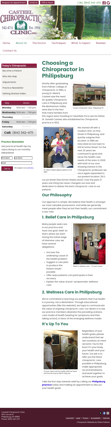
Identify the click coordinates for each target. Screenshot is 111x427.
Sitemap (106, 418)
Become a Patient (12, 71)
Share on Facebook (104, 413)
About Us (21, 43)
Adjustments (9, 82)
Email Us (33, 3)
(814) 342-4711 (92, 3)
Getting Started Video (14, 94)
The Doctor (39, 43)
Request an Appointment (14, 3)
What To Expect (80, 43)
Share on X (100, 413)
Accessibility (96, 418)
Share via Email (108, 413)
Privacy (85, 418)
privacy (31, 168)
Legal (78, 418)
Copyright (70, 418)
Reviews (101, 43)
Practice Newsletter (12, 88)
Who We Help (9, 76)
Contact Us (9, 51)
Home (6, 43)
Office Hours (47, 3)
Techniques (59, 43)
